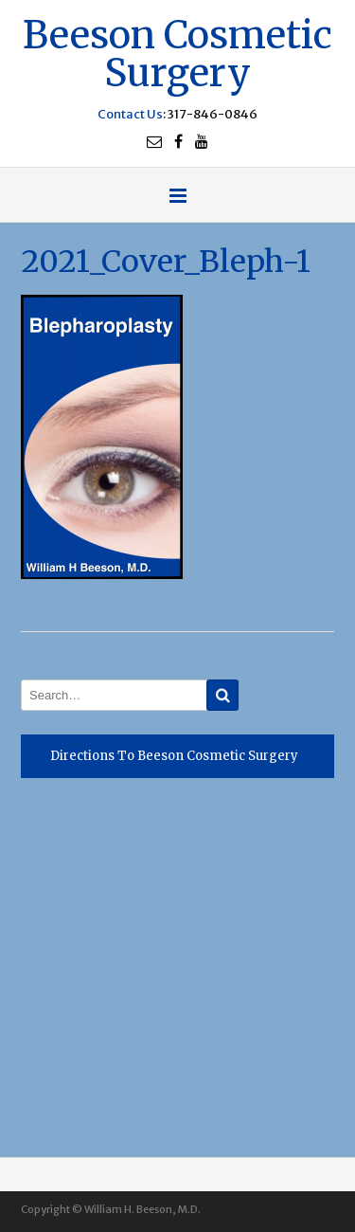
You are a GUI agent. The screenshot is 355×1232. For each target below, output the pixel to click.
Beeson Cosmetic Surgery (177, 51)
